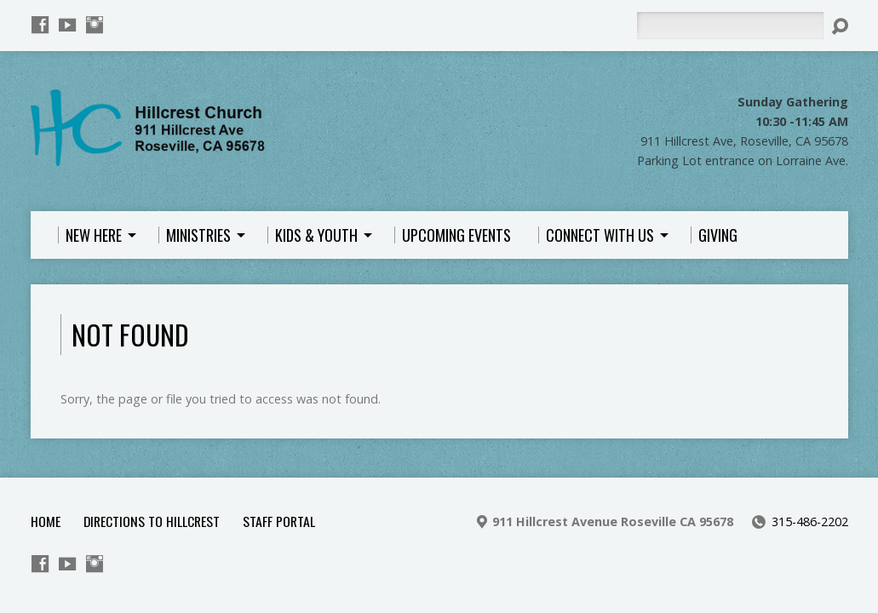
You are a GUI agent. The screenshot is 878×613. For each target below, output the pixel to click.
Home (45, 521)
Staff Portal (279, 521)
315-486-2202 (810, 521)
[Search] (729, 25)
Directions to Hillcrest (151, 521)
